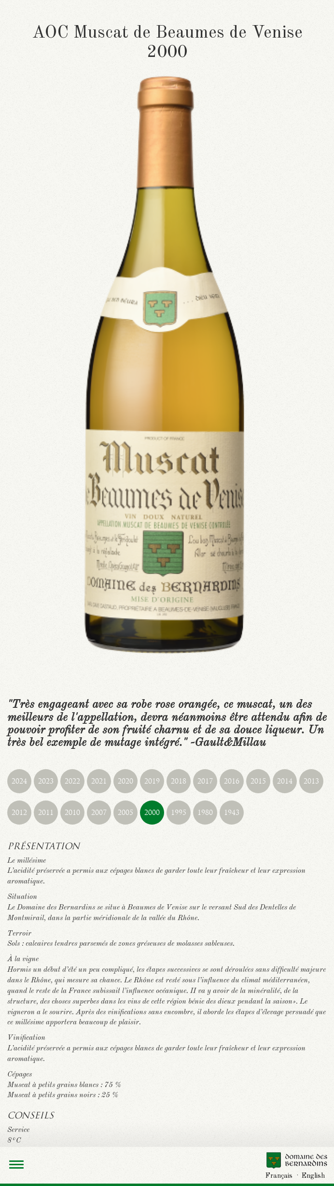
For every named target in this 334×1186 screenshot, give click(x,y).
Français (278, 1175)
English (313, 1175)
